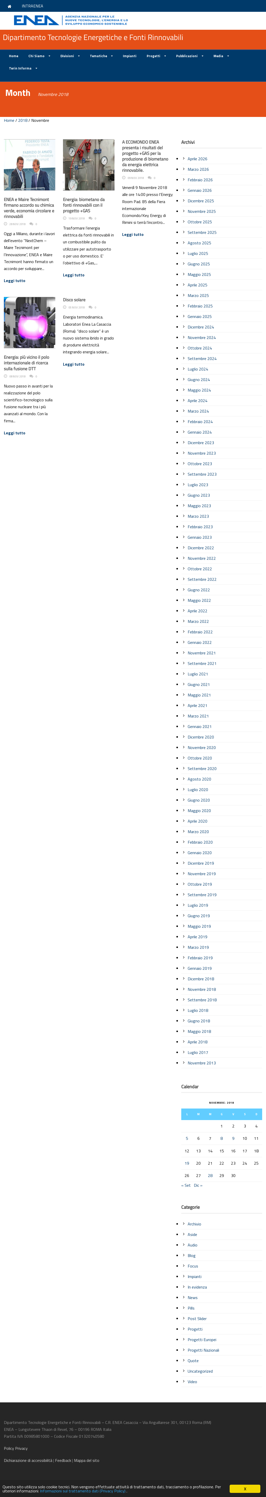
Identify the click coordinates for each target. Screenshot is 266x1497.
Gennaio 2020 (200, 853)
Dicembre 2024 (201, 327)
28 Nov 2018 (17, 224)
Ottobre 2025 (200, 222)
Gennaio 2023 (200, 537)
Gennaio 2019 (200, 968)
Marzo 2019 (198, 947)
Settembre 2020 (202, 768)
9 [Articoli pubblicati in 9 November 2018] (233, 1138)
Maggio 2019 (199, 926)
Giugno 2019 (199, 916)
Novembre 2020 (202, 747)
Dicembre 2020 (201, 737)
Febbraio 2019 (200, 958)
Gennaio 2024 (200, 432)
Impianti (129, 55)
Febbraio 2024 (200, 421)
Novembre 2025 (202, 211)
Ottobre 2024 (200, 348)
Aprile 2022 (197, 611)
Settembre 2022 (202, 579)
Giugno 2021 (199, 684)
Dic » (198, 1185)
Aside (192, 1234)
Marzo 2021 (198, 716)
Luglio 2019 (198, 905)
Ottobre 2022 (200, 569)
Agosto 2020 (199, 779)
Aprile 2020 (197, 821)
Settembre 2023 (202, 474)
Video (192, 1382)
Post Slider (197, 1318)
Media (218, 55)
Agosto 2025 (199, 243)
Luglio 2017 (198, 1052)
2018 (22, 120)
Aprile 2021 (197, 705)
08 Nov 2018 (17, 376)
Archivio (194, 1224)
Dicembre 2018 (201, 979)
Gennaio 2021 (200, 726)
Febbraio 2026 (200, 180)
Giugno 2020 (199, 800)
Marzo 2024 (198, 411)
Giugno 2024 (199, 379)
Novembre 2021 (202, 653)
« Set (186, 1185)
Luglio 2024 (198, 369)
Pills (191, 1308)
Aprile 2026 (197, 159)
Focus (193, 1266)
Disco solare (74, 299)
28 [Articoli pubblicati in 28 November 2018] (210, 1175)
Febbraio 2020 (200, 842)
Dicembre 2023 (201, 443)
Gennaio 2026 (200, 190)
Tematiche (98, 55)
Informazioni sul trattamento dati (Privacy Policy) (92, 1491)
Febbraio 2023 (200, 527)
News (193, 1297)
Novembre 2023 (202, 453)
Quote (193, 1361)
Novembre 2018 (202, 989)
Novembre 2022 (202, 558)
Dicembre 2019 (201, 863)
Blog (192, 1255)
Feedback (63, 1460)
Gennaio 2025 (200, 316)
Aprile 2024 (197, 400)
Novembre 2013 (202, 1063)
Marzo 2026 (198, 169)
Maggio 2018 (199, 1031)
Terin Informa (20, 68)
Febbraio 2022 (200, 632)
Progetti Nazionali (203, 1350)
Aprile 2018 (197, 1042)
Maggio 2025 (199, 274)
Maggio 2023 (199, 506)
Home (13, 55)
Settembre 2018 (202, 1000)
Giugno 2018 (199, 1021)
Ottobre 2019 (200, 884)
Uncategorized (200, 1371)
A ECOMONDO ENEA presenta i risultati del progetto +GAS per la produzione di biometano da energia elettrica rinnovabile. (145, 156)
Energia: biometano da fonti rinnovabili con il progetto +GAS (84, 205)
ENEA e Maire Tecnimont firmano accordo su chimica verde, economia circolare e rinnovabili (29, 208)
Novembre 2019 (202, 874)
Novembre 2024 (202, 337)
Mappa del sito (86, 1460)
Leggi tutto (14, 280)
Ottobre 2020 (200, 758)
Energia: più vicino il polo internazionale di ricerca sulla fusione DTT (26, 363)
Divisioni (67, 55)
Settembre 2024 (202, 358)
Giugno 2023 (199, 495)
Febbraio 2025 (200, 306)
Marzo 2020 (198, 832)
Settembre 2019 (202, 895)
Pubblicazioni (187, 55)
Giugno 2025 (199, 264)
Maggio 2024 (199, 390)
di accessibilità (28, 1460)
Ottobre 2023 (200, 464)
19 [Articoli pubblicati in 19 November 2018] (187, 1163)
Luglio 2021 (198, 674)
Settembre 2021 (202, 663)
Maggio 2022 (199, 600)
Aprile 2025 (197, 285)
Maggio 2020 (199, 810)
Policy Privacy (16, 1448)
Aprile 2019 (197, 937)
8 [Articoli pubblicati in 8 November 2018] (221, 1138)
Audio (192, 1245)
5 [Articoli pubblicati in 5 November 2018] (187, 1138)
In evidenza (197, 1287)
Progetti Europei (202, 1339)
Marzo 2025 (198, 295)
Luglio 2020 (198, 789)
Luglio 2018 (198, 1010)
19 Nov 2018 (76, 218)
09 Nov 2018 (135, 178)
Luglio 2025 (198, 253)
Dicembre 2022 (201, 548)
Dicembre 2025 (201, 201)
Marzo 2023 (198, 516)
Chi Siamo (36, 55)
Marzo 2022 (198, 621)
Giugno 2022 (199, 590)
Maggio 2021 (199, 695)
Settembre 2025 (202, 232)
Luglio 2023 (198, 485)
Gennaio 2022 (200, 642)
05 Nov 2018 (76, 307)
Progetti (153, 55)
